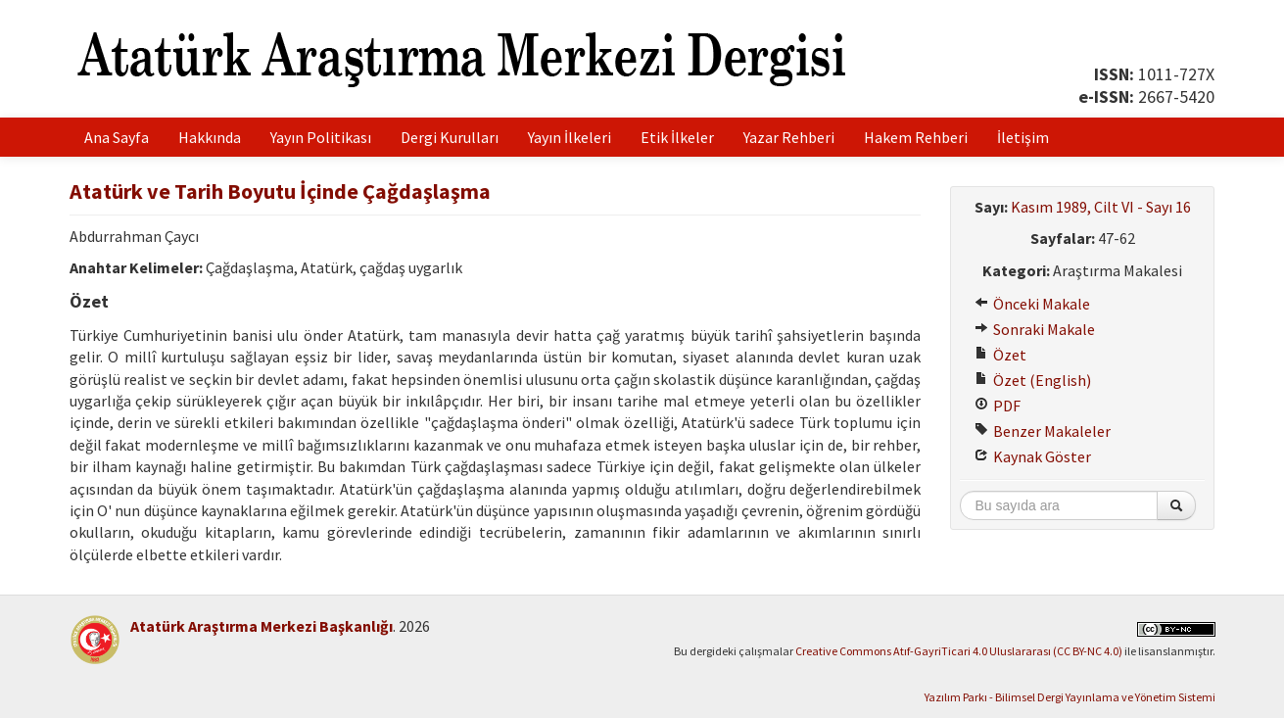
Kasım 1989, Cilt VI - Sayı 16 (1101, 206)
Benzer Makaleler (1043, 431)
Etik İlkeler (677, 137)
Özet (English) (1033, 380)
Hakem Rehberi (916, 137)
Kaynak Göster (1033, 456)
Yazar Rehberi (788, 137)
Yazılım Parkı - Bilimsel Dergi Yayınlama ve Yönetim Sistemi (1070, 697)
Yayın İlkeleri (569, 137)
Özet (1000, 354)
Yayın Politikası (320, 137)
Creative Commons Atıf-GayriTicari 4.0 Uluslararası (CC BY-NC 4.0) (958, 651)
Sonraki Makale (1035, 329)
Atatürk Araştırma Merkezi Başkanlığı (261, 626)
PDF (998, 405)
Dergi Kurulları (450, 137)
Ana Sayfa (116, 137)
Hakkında (209, 137)
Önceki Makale (1032, 303)
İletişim (1023, 137)
